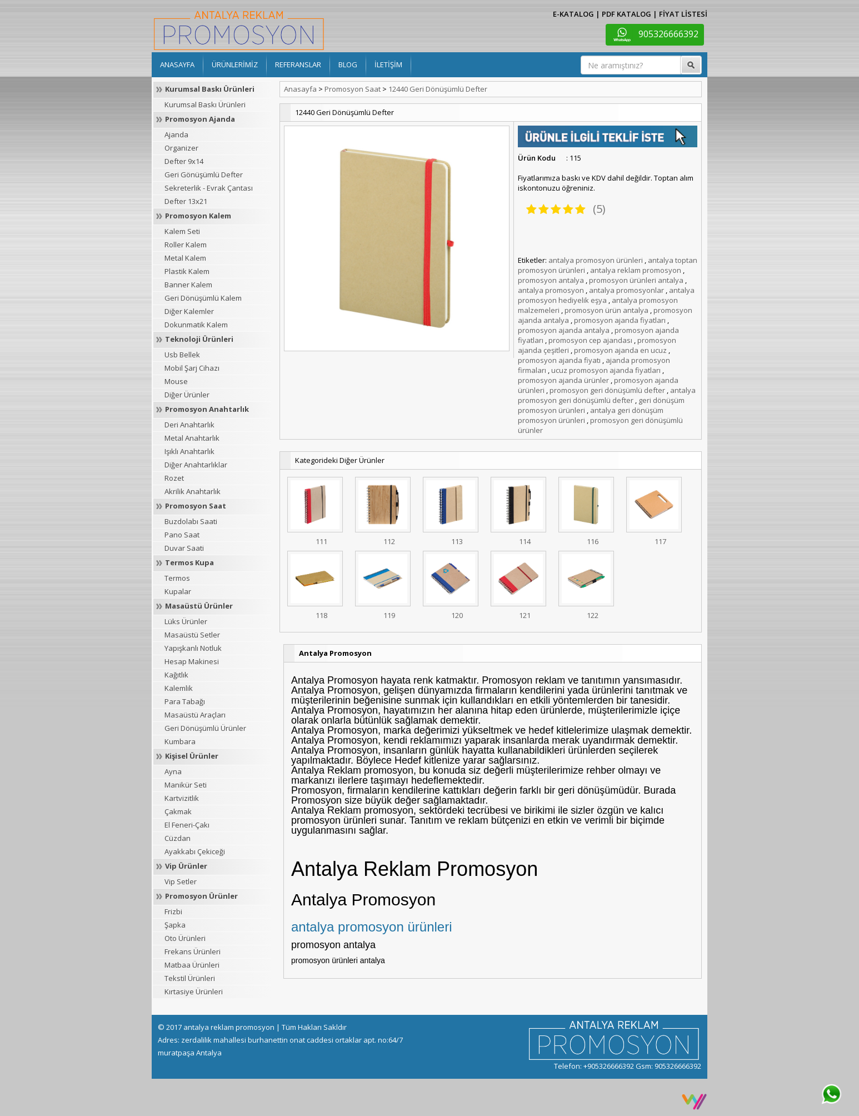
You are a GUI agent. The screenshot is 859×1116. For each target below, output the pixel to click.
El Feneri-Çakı (186, 825)
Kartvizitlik (181, 798)
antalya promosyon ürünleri (595, 260)
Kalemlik (178, 688)
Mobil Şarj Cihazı (191, 368)
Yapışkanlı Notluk (193, 648)
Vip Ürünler (186, 866)
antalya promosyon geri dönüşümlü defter (607, 395)
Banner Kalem (188, 285)
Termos (177, 578)
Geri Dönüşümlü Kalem (203, 298)
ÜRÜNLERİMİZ (235, 64)
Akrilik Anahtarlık (192, 491)
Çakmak (178, 811)
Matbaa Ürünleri (191, 965)
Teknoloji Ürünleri (199, 339)
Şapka (175, 925)
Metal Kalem (185, 258)
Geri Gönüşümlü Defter (203, 175)
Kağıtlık (176, 675)
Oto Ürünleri (185, 938)
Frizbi (173, 911)
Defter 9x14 (183, 161)
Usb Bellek (182, 355)
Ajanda (176, 134)
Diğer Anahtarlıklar (195, 465)
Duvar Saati (184, 548)
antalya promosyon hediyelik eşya (606, 295)
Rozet (174, 478)
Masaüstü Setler (192, 635)
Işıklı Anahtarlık (189, 451)
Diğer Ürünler (186, 395)
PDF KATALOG (626, 14)
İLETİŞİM (388, 64)
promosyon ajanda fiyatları (620, 320)
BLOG (347, 64)
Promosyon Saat (195, 506)
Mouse (176, 381)
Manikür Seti (185, 785)
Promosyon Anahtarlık (207, 409)
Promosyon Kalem (198, 216)
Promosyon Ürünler (201, 896)
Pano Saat (181, 535)
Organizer (181, 148)
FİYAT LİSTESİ (683, 14)
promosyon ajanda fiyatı (559, 360)
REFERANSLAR (298, 64)
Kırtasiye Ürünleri (193, 992)
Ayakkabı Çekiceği (194, 851)
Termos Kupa (189, 562)
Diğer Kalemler (189, 311)
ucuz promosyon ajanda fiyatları (606, 370)
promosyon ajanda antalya (564, 330)
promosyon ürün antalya (606, 310)
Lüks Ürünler (185, 621)
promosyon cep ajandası (590, 340)
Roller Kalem (185, 245)
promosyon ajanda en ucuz (620, 350)
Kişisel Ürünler (191, 756)
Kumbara (180, 741)
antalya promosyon (551, 290)
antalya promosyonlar (626, 290)
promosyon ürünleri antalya (636, 280)
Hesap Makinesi (191, 661)
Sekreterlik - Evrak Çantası (208, 188)
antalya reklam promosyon (635, 270)
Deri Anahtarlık (189, 425)
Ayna (173, 771)
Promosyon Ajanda (200, 119)
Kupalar (177, 591)
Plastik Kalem (186, 271)
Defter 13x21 (185, 201)
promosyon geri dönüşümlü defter (607, 390)
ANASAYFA (177, 64)
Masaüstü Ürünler (199, 606)
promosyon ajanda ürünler (563, 380)
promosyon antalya (551, 280)
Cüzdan (177, 838)
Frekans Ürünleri (192, 951)
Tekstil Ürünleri (189, 978)
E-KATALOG (573, 14)
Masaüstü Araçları (195, 715)
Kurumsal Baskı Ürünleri (209, 89)
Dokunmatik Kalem (196, 325)
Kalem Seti (182, 231)
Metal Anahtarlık (191, 438)
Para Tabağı (184, 701)
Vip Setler (180, 881)
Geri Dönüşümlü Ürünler (205, 728)
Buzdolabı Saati (190, 521)
